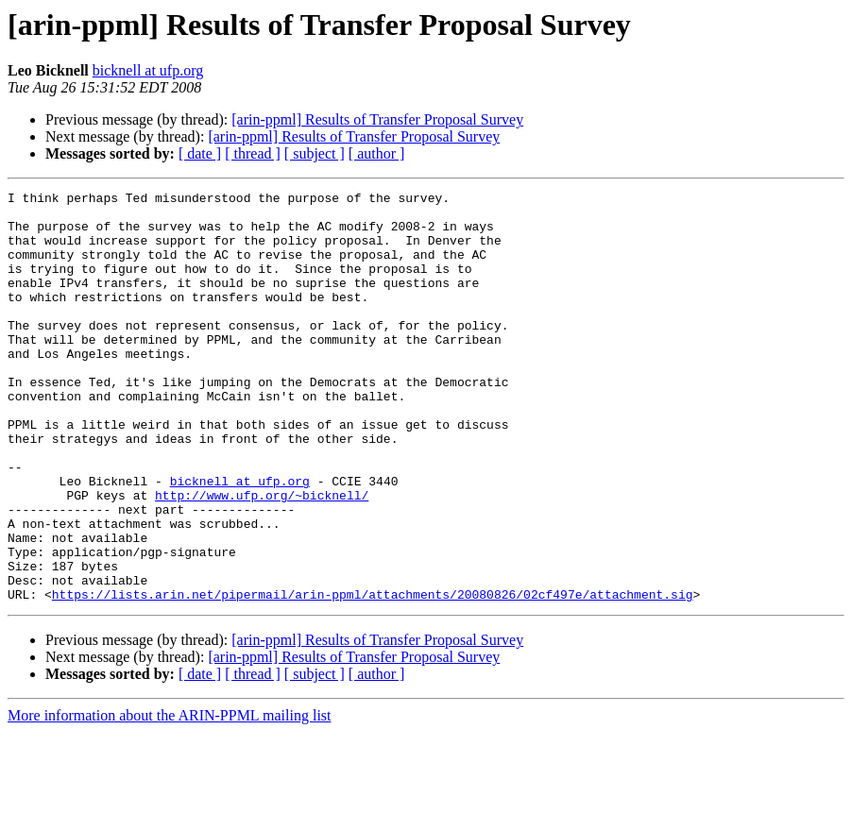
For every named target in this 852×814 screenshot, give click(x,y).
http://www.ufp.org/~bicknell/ (261, 557)
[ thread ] (253, 153)
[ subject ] (314, 153)
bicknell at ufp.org (148, 70)
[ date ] (200, 153)
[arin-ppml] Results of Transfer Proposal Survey (377, 119)
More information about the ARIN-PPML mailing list (170, 797)
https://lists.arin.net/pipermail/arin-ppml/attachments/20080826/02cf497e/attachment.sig (372, 676)
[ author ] (377, 153)
